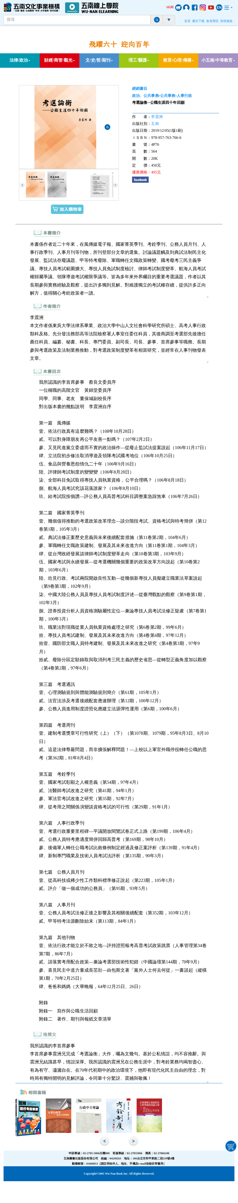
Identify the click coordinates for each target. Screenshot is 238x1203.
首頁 (187, 21)
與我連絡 (226, 21)
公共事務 (167, 96)
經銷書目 (139, 89)
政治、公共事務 (145, 96)
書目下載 (198, 21)
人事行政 (184, 96)
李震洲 (156, 117)
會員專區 (212, 21)
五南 (155, 124)
